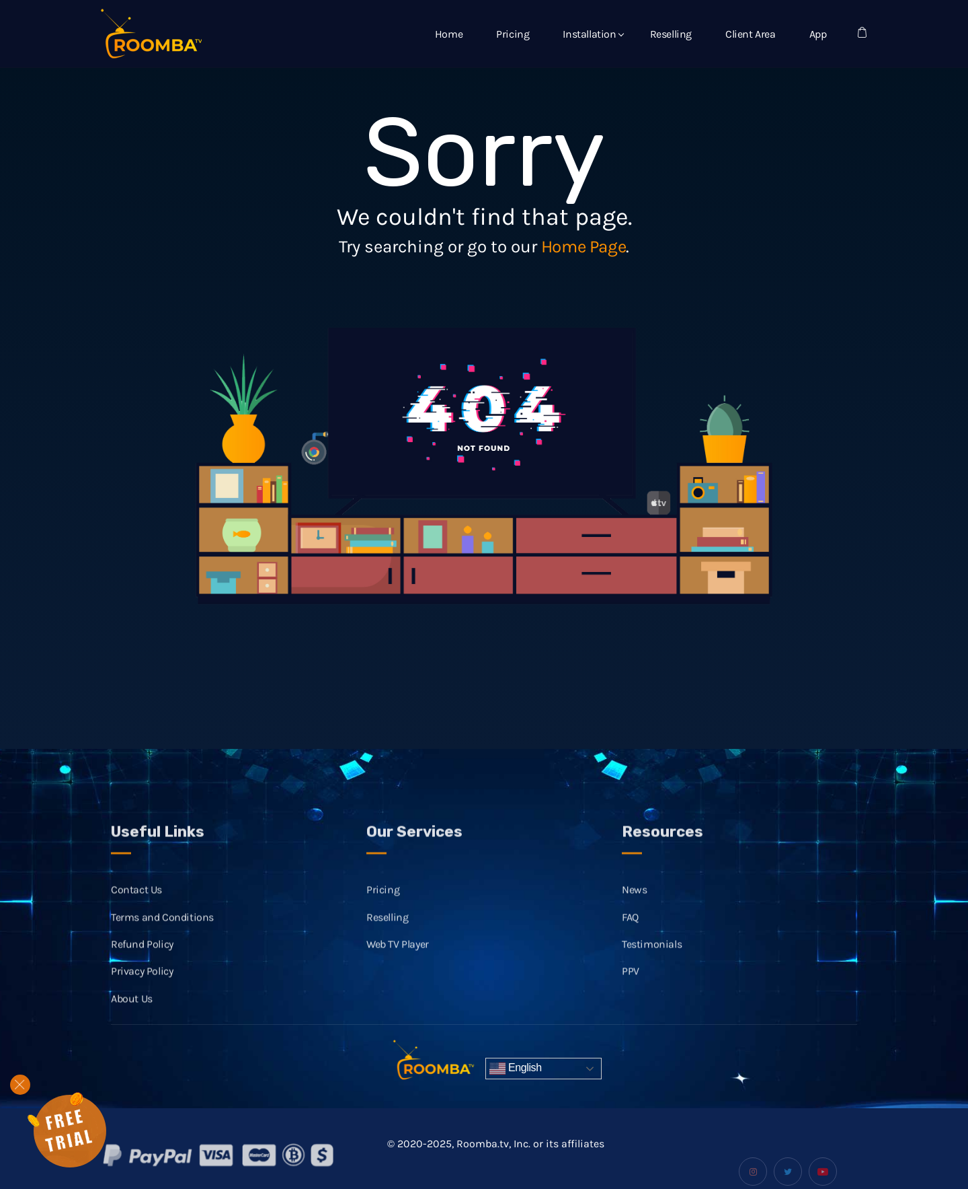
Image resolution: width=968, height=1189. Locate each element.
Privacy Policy (142, 984)
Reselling (671, 34)
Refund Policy (142, 957)
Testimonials (652, 957)
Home (448, 34)
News (634, 903)
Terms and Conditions (162, 930)
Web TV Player (397, 957)
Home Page (583, 246)
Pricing (512, 34)
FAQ (630, 930)
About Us (132, 1012)
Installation (589, 34)
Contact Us (136, 903)
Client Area (750, 34)
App (818, 34)
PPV (630, 984)
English (515, 1068)
